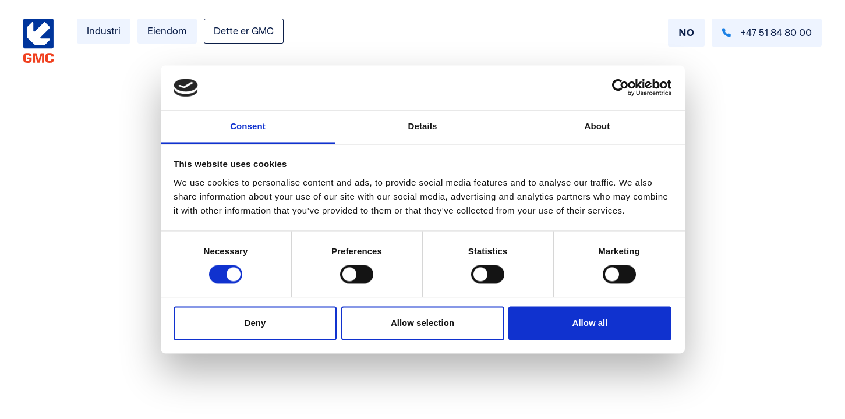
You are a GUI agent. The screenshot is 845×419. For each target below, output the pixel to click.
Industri (104, 31)
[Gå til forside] (38, 41)
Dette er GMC (244, 31)
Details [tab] (422, 126)
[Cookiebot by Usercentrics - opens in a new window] (620, 88)
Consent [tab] (248, 126)
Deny (255, 323)
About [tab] (597, 126)
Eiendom (167, 31)
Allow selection (422, 323)
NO (686, 32)
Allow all (590, 323)
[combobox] (686, 33)
